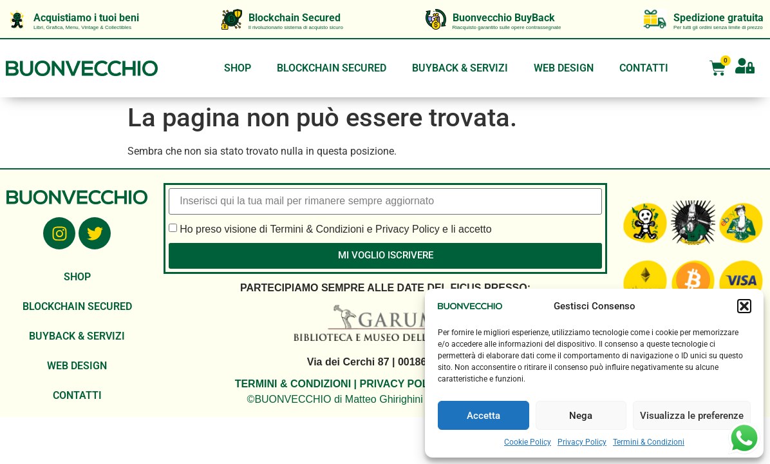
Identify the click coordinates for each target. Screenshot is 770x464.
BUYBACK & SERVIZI (460, 68)
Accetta (483, 415)
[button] (744, 306)
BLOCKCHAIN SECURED (331, 68)
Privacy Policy (582, 442)
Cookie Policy (527, 442)
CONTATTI (643, 68)
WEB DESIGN (564, 68)
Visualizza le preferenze (692, 415)
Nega (580, 415)
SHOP (237, 68)
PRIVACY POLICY (402, 383)
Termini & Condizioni (648, 442)
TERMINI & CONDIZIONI (293, 383)
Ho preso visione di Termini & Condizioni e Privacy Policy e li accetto (335, 228)
